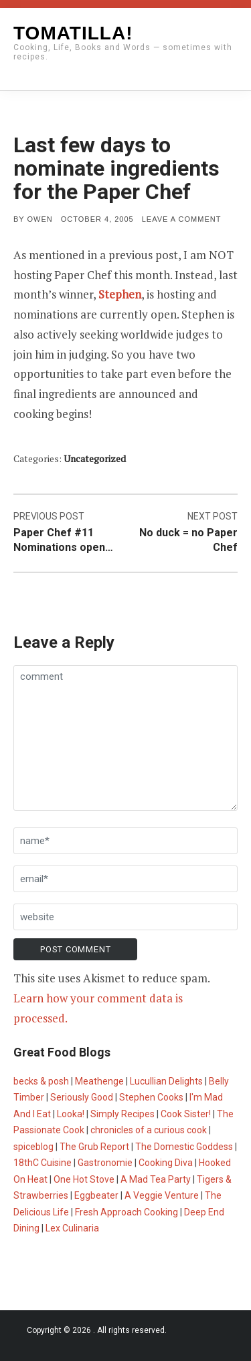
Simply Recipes (122, 1114)
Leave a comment (182, 219)
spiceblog (33, 1146)
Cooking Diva (166, 1162)
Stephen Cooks (151, 1097)
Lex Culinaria (72, 1228)
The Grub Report (94, 1146)
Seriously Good (81, 1097)
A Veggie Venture (161, 1195)
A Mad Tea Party (155, 1179)
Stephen (119, 294)
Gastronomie (105, 1162)
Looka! (70, 1114)
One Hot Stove (84, 1179)
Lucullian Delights (166, 1081)
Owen (40, 219)
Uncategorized (95, 458)
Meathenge (99, 1081)
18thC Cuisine (42, 1162)
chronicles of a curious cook (148, 1130)
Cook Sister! (186, 1114)
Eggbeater (96, 1195)
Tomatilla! (73, 33)
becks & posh (41, 1081)
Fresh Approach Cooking (126, 1212)
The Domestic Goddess (184, 1146)
